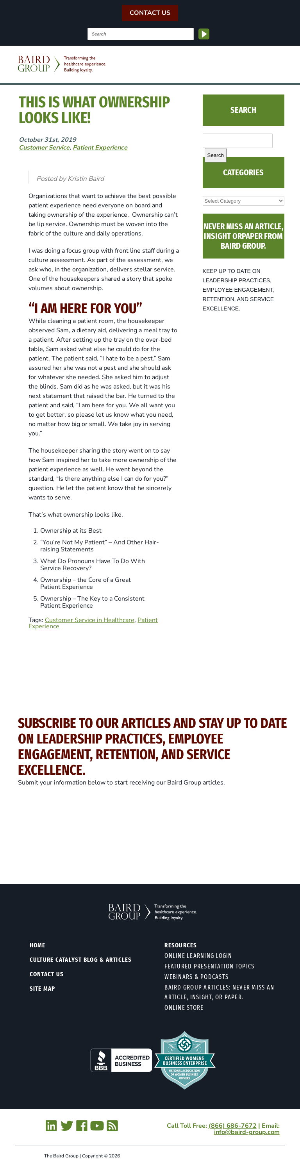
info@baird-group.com (247, 1132)
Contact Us (150, 13)
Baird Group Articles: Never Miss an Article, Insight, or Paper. (219, 992)
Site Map (42, 988)
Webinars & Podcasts (196, 977)
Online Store (184, 1007)
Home (38, 945)
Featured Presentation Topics (209, 966)
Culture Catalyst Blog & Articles (81, 959)
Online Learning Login (198, 955)
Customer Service (44, 147)
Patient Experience (100, 147)
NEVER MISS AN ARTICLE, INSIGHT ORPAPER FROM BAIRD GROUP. (244, 236)
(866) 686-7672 (233, 1126)
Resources (180, 945)
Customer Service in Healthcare (89, 620)
